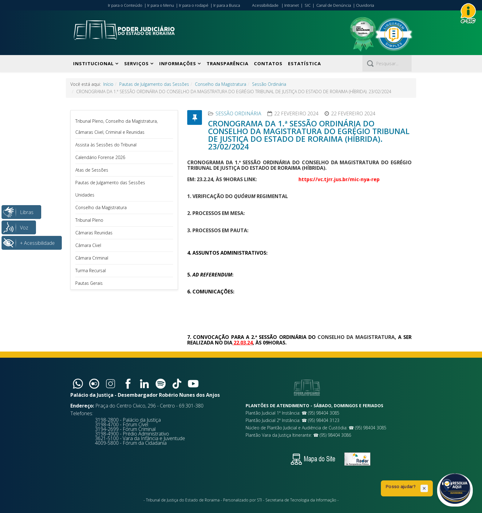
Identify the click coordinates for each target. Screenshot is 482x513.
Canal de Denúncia (333, 5)
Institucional (93, 63)
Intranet (291, 5)
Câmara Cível (88, 245)
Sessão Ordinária (269, 84)
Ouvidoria (365, 5)
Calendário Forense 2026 (100, 157)
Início (108, 84)
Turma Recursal (90, 270)
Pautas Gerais (89, 283)
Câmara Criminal (91, 258)
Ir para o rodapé (193, 5)
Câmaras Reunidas (94, 233)
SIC (307, 5)
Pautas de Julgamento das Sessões (154, 84)
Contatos (268, 63)
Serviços (136, 63)
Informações (177, 63)
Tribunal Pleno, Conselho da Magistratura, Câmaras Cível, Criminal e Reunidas (116, 126)
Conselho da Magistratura (220, 84)
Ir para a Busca (226, 5)
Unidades (84, 195)
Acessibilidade (265, 5)
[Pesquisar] (387, 63)
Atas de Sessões (91, 170)
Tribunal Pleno (89, 220)
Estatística (304, 63)
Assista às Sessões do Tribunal (105, 145)
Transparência (227, 63)
